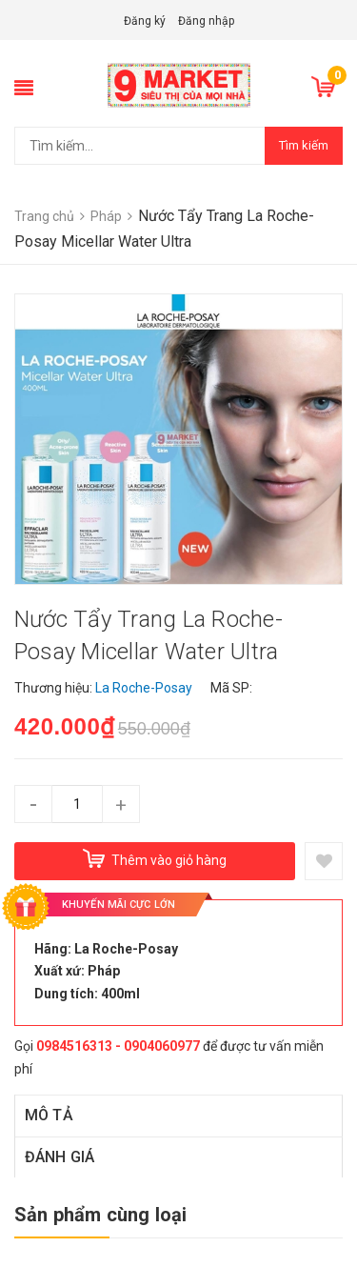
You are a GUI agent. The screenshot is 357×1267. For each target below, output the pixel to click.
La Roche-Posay (126, 948)
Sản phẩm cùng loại (101, 1214)
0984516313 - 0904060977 (118, 1046)
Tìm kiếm (303, 145)
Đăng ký (145, 21)
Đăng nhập (206, 21)
